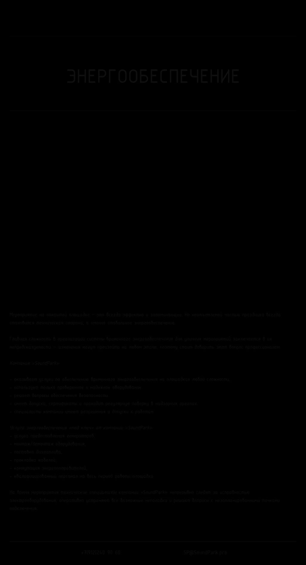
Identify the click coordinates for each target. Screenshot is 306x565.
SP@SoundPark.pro (205, 552)
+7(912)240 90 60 (100, 552)
